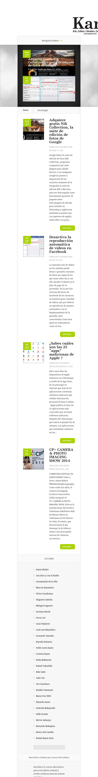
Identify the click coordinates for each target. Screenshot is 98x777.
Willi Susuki (42, 714)
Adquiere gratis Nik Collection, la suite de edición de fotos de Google (51, 62)
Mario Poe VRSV (43, 696)
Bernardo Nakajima (45, 726)
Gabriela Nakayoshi (45, 708)
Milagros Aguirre (44, 605)
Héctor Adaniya (43, 720)
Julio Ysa (40, 677)
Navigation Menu (50, 41)
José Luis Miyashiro (45, 629)
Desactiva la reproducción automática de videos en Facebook (48, 88)
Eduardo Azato (43, 702)
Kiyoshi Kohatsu (44, 641)
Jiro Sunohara (43, 683)
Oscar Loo (40, 617)
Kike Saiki (37, 69)
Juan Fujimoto (43, 623)
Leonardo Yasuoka (45, 635)
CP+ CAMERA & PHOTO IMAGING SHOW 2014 (61, 455)
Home (25, 110)
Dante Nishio (42, 569)
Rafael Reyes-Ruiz (45, 738)
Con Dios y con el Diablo (47, 575)
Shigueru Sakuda (44, 599)
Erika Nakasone (43, 659)
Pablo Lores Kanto (44, 647)
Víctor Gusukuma (44, 593)
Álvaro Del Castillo (45, 732)
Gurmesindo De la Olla (47, 581)
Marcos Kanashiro (45, 587)
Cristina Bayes (43, 653)
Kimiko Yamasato (44, 689)
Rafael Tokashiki (44, 665)
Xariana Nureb (43, 611)
